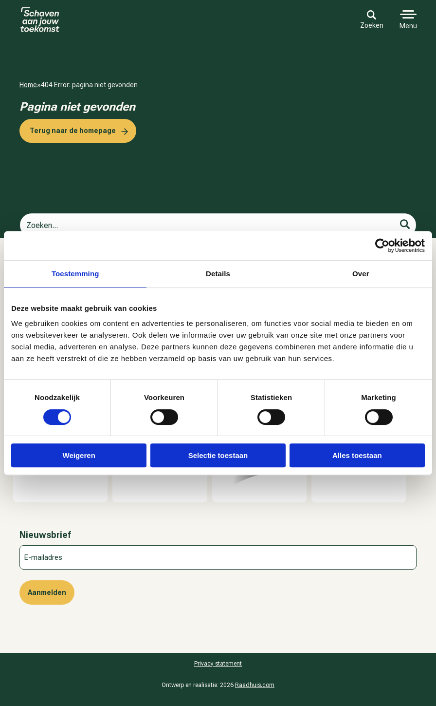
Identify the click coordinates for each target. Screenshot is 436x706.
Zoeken (371, 19)
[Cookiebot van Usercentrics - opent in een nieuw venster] (382, 245)
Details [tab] (218, 273)
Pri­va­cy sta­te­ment (218, 663)
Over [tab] (360, 273)
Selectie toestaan (218, 455)
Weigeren (79, 455)
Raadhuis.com (254, 685)
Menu (408, 26)
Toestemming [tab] (75, 273)
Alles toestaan (357, 455)
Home (28, 85)
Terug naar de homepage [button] (73, 130)
